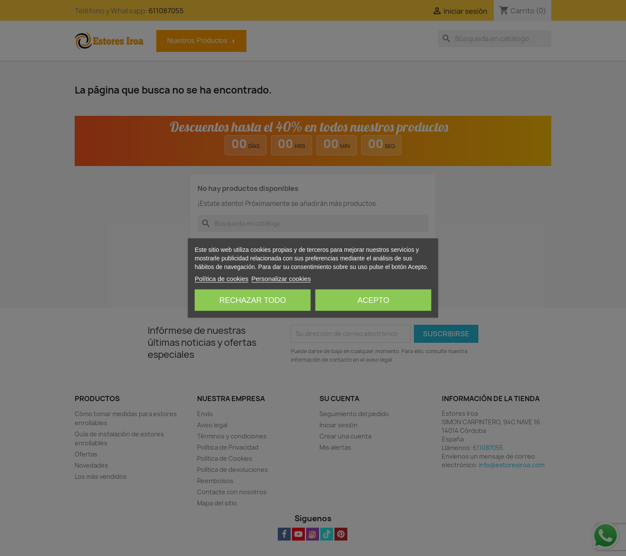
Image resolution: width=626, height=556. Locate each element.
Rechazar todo (252, 300)
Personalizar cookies (280, 278)
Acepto (373, 300)
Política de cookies (221, 278)
